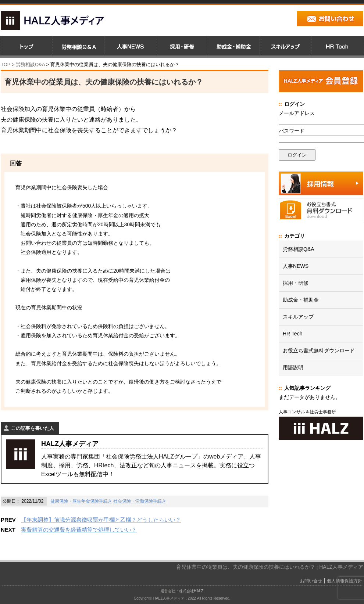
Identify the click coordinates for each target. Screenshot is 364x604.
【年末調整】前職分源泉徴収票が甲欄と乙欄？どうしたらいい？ (101, 520)
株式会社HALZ (191, 591)
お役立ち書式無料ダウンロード (319, 350)
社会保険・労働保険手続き (139, 501)
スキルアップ (298, 317)
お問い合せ (311, 580)
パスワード (291, 131)
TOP (5, 64)
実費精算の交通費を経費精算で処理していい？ (79, 529)
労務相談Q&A (30, 64)
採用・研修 (295, 283)
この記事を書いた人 (32, 428)
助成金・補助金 (301, 300)
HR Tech (292, 334)
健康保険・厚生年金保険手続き (81, 501)
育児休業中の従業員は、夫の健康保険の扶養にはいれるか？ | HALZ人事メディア (269, 567)
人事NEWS (295, 266)
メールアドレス (297, 113)
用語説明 (293, 367)
